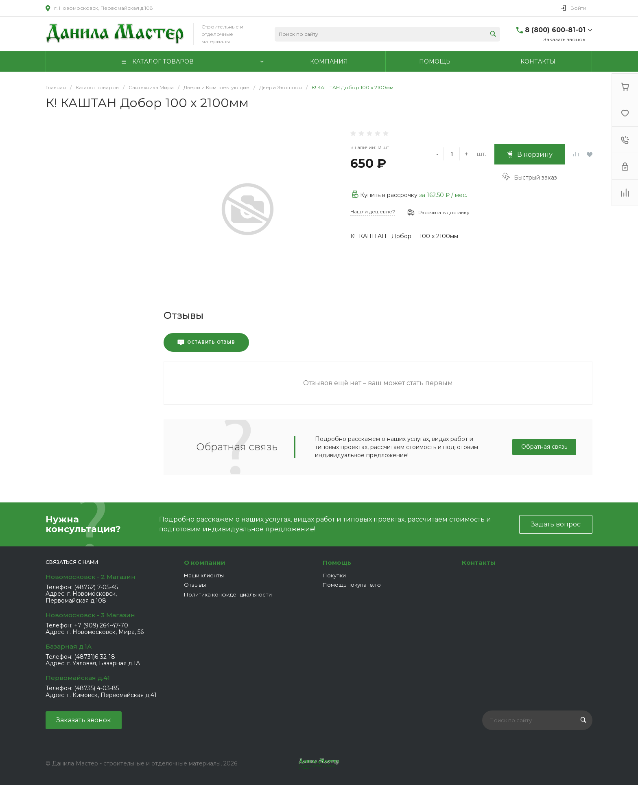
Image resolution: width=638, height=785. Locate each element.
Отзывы (195, 584)
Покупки (334, 575)
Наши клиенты (204, 575)
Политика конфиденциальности (228, 594)
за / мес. (443, 195)
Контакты (479, 562)
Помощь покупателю (352, 584)
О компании (204, 562)
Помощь (337, 562)
